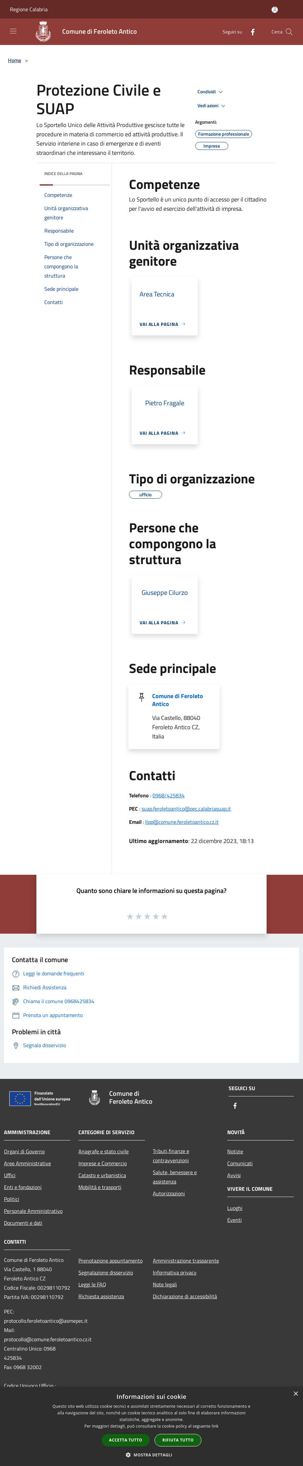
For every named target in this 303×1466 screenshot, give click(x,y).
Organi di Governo (24, 1151)
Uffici (10, 1175)
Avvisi (234, 1175)
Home (14, 60)
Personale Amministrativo (33, 1211)
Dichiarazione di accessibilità (185, 1296)
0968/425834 (168, 795)
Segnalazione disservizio (105, 1272)
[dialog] (151, 1426)
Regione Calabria (29, 9)
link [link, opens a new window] (215, 1426)
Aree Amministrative (27, 1163)
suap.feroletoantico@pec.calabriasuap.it (186, 809)
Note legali (165, 1284)
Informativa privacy (174, 1272)
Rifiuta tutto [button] (178, 1440)
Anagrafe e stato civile (103, 1151)
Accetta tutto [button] (125, 1440)
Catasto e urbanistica (102, 1175)
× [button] (295, 1394)
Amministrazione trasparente (186, 1261)
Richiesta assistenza (101, 1296)
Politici (11, 1199)
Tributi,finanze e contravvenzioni (171, 1155)
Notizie (235, 1151)
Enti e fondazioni (23, 1187)
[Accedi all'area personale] (275, 10)
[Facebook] (250, 31)
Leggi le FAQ (92, 1284)
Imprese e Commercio (102, 1163)
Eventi (234, 1220)
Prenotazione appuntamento (110, 1261)
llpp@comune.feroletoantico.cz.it (182, 822)
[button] (151, 1454)
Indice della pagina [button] (63, 173)
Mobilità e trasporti (99, 1187)
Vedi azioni (212, 106)
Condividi (211, 92)
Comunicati (240, 1163)
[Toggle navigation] (13, 31)
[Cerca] (289, 32)
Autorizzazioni (169, 1193)
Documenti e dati (23, 1223)
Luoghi (234, 1208)
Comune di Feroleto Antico (177, 699)
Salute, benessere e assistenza (175, 1176)
